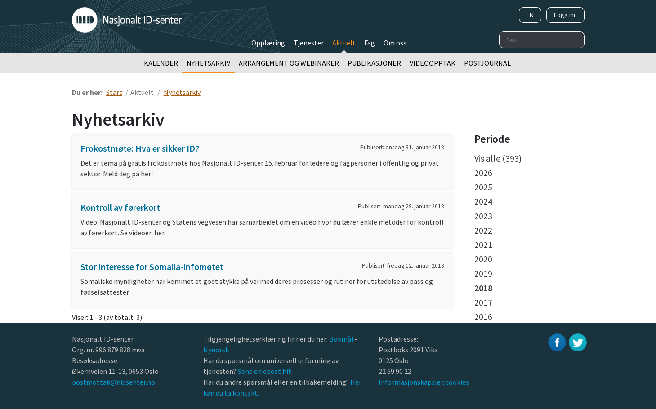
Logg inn (565, 15)
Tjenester (309, 42)
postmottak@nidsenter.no (113, 382)
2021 (483, 244)
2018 (483, 287)
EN (530, 15)
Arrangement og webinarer (289, 62)
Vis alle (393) (498, 158)
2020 (483, 259)
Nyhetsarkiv (208, 62)
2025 (483, 187)
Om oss (395, 42)
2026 (483, 172)
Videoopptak (432, 62)
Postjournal (487, 62)
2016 (483, 316)
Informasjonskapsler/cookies (424, 382)
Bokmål (342, 338)
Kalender (161, 62)
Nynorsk (216, 349)
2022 (483, 230)
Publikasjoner (374, 62)
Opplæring (268, 42)
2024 (483, 201)
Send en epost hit (264, 371)
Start (114, 92)
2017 (483, 302)
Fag (369, 42)
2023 (483, 215)
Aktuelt (344, 42)
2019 (483, 273)
